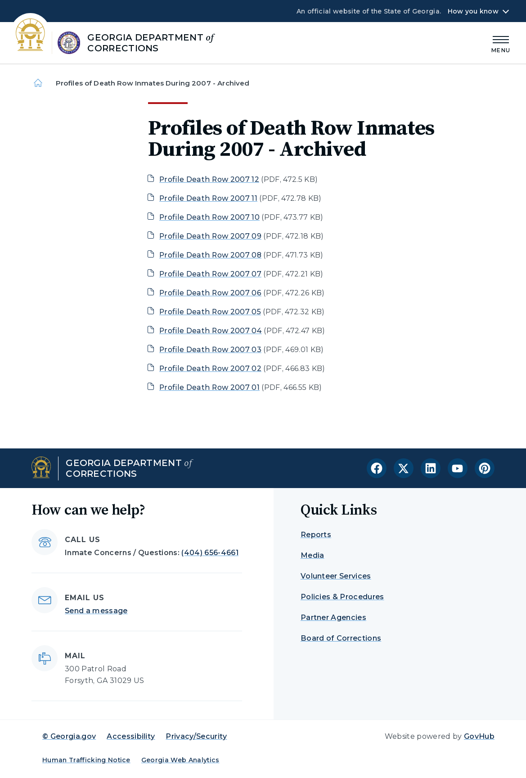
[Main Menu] (500, 43)
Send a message (96, 610)
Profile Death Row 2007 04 (210, 330)
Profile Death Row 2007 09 (210, 236)
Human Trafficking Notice (86, 760)
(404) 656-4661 (209, 552)
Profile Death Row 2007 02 (210, 368)
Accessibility (131, 736)
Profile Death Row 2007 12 (209, 179)
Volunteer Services (336, 576)
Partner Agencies (333, 617)
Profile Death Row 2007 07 (210, 274)
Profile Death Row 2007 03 (210, 349)
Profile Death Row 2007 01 (209, 387)
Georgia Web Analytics (180, 760)
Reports (316, 534)
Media (312, 555)
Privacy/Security (196, 736)
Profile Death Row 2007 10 (209, 217)
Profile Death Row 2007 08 (210, 255)
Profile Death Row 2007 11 (208, 198)
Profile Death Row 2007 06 (210, 293)
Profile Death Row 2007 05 (210, 312)
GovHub (479, 736)
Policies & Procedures (342, 597)
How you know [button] (473, 11)
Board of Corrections (341, 638)
